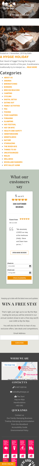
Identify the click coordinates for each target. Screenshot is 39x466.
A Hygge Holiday (14, 57)
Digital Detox (10, 99)
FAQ (5, 109)
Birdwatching (10, 84)
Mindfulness (10, 137)
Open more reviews (19, 252)
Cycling (7, 96)
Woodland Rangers (13, 162)
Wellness (8, 159)
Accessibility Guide (19, 427)
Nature (7, 140)
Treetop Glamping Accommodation (19, 421)
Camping (8, 93)
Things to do (10, 150)
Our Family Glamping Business (19, 418)
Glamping (8, 121)
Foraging (8, 118)
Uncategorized (11, 153)
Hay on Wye (9, 128)
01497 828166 (20, 387)
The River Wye (10, 146)
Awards (7, 81)
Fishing (7, 112)
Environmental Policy (19, 430)
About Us (8, 78)
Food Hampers (11, 115)
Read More (32, 67)
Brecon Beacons (12, 90)
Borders (8, 87)
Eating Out (9, 103)
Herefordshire (11, 134)
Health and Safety (13, 131)
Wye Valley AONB (12, 165)
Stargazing (9, 143)
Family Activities (12, 106)
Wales (7, 156)
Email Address (19, 333)
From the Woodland (19, 424)
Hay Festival (10, 124)
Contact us (19, 415)
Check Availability (19, 278)
